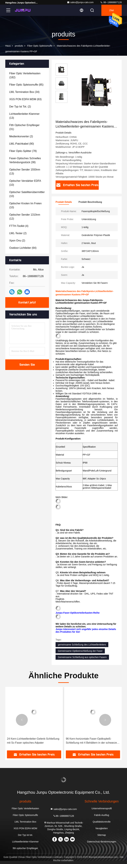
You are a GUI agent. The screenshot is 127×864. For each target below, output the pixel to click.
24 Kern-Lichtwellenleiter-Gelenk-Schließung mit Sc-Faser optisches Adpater (33, 740)
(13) (24, 115)
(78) (23, 151)
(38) (25, 160)
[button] (22, 720)
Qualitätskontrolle (101, 821)
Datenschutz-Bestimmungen (101, 841)
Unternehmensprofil (101, 808)
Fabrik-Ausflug (101, 815)
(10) (25, 182)
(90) (21, 143)
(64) (23, 247)
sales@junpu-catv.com (80, 2)
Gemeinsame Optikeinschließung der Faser (80, 651)
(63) (25, 99)
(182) (25, 75)
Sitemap (101, 835)
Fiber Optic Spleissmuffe (39, 45)
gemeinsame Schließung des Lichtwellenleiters (82, 644)
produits (19, 45)
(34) (24, 92)
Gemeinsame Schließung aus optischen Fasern (82, 657)
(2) (20, 106)
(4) (18, 226)
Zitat (111, 10)
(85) (26, 84)
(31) (24, 127)
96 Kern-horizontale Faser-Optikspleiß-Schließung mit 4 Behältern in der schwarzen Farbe (92, 741)
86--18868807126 (111, 2)
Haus (8, 45)
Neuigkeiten (102, 828)
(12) (24, 216)
